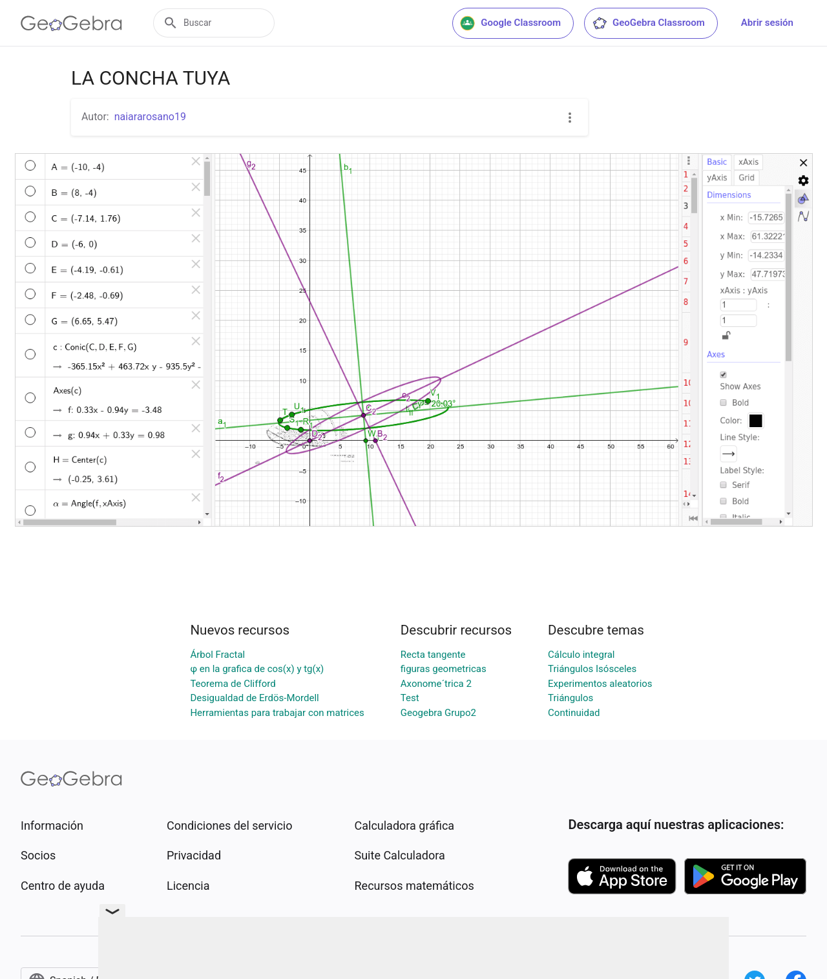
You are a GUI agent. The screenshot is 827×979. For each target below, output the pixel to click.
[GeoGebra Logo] (71, 23)
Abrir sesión (767, 22)
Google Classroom (510, 23)
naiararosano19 (150, 117)
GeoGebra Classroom (648, 23)
